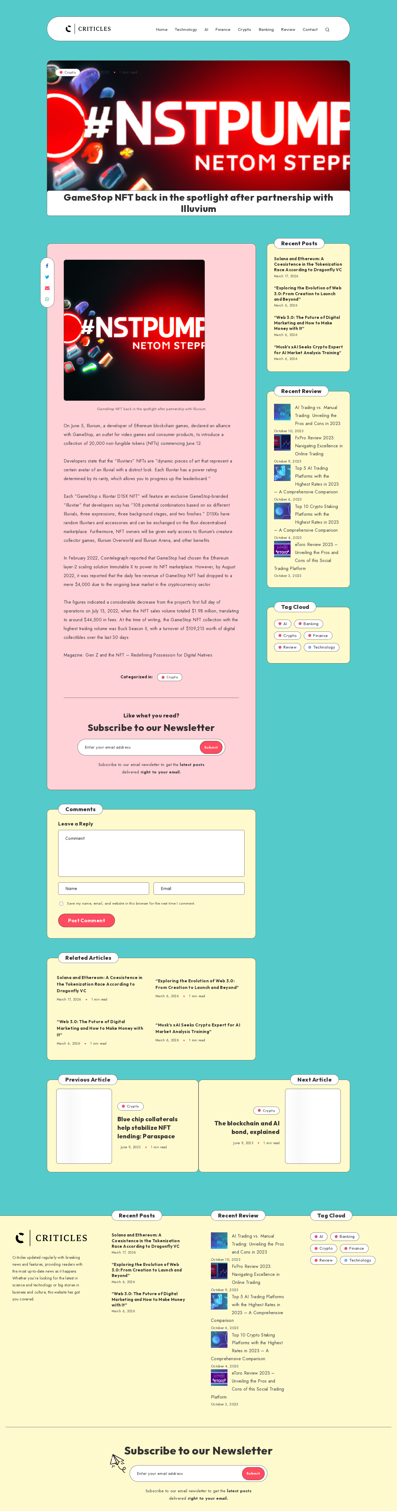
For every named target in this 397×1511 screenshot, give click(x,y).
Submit (204, 747)
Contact (310, 29)
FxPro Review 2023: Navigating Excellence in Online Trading (319, 446)
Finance (222, 29)
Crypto (244, 29)
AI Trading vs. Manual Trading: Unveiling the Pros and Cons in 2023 (317, 415)
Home (162, 29)
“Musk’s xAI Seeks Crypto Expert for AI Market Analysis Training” (200, 1027)
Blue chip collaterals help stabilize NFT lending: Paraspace (144, 1129)
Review (288, 29)
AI (206, 29)
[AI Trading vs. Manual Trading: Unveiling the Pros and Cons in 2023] (282, 413)
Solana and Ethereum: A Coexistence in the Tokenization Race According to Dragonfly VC (97, 984)
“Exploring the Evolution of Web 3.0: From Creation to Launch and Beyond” (200, 984)
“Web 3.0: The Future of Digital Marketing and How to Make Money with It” (101, 1028)
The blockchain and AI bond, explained (253, 1129)
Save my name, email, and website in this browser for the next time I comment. (131, 903)
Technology (186, 29)
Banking (266, 29)
